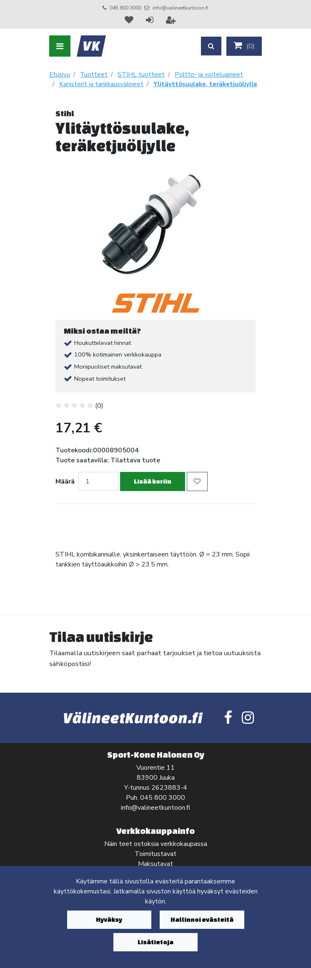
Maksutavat (155, 863)
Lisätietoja (155, 942)
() (244, 46)
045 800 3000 (125, 8)
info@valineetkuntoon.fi (180, 8)
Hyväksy (109, 919)
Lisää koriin (152, 481)
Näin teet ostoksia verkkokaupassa (155, 843)
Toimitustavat (155, 853)
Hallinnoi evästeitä (202, 919)
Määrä (65, 481)
